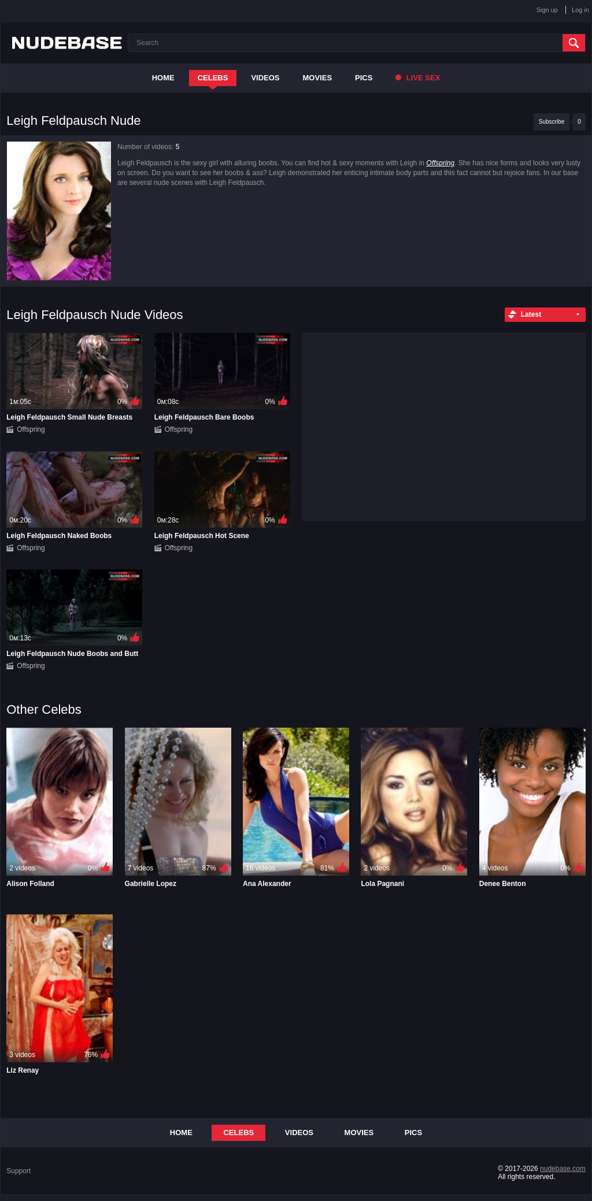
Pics (363, 77)
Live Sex (417, 77)
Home (163, 77)
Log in (580, 9)
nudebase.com (563, 1169)
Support (18, 1171)
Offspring (440, 163)
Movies (317, 77)
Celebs (213, 77)
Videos (265, 77)
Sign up (547, 9)
